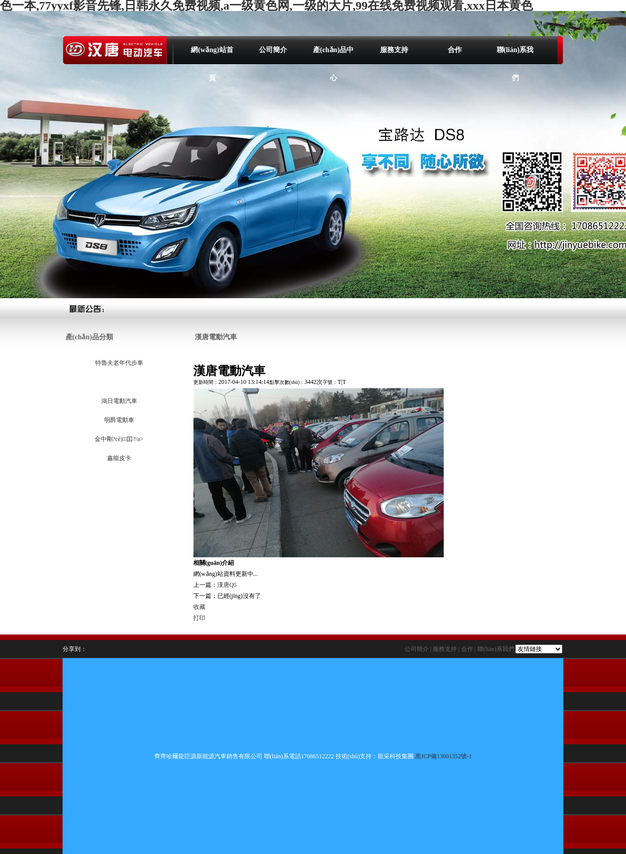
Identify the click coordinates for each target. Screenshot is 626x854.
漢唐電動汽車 (118, 381)
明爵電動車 (118, 419)
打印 (199, 617)
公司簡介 (273, 50)
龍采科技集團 (396, 756)
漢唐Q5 (227, 584)
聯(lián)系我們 (515, 55)
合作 (455, 50)
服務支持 (394, 50)
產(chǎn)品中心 (333, 55)
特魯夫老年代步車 (118, 362)
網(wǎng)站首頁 (212, 55)
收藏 (199, 606)
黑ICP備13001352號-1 (443, 756)
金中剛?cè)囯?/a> (118, 439)
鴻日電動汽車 (118, 400)
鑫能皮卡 (118, 458)
